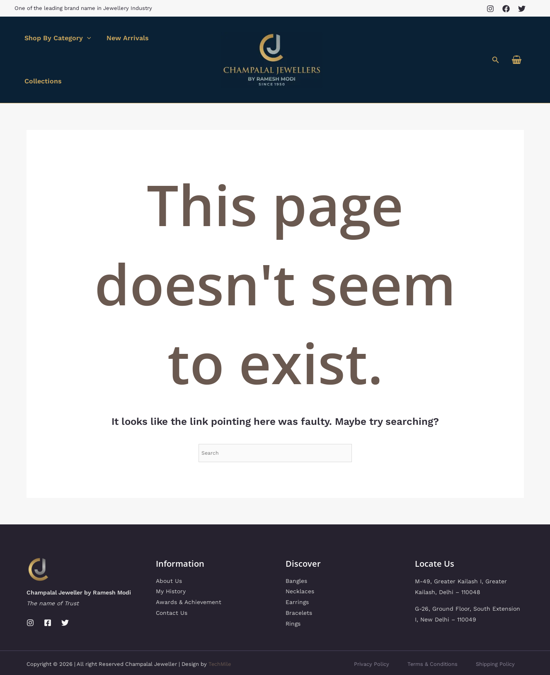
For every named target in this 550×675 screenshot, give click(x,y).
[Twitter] (522, 8)
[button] (495, 47)
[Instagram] (490, 8)
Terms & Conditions (430, 638)
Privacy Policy (367, 638)
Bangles (296, 555)
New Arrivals (124, 47)
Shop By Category (56, 46)
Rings (293, 598)
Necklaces (300, 566)
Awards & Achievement (188, 577)
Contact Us (172, 588)
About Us (169, 555)
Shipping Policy (494, 638)
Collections (177, 47)
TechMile (220, 638)
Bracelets (299, 588)
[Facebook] (506, 8)
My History (171, 566)
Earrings (297, 577)
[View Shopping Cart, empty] (516, 47)
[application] (86, 46)
